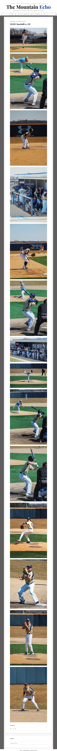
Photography (12, 725)
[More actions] (46, 21)
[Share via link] (15, 728)
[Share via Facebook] (10, 728)
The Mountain (28, 7)
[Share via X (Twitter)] (12, 728)
